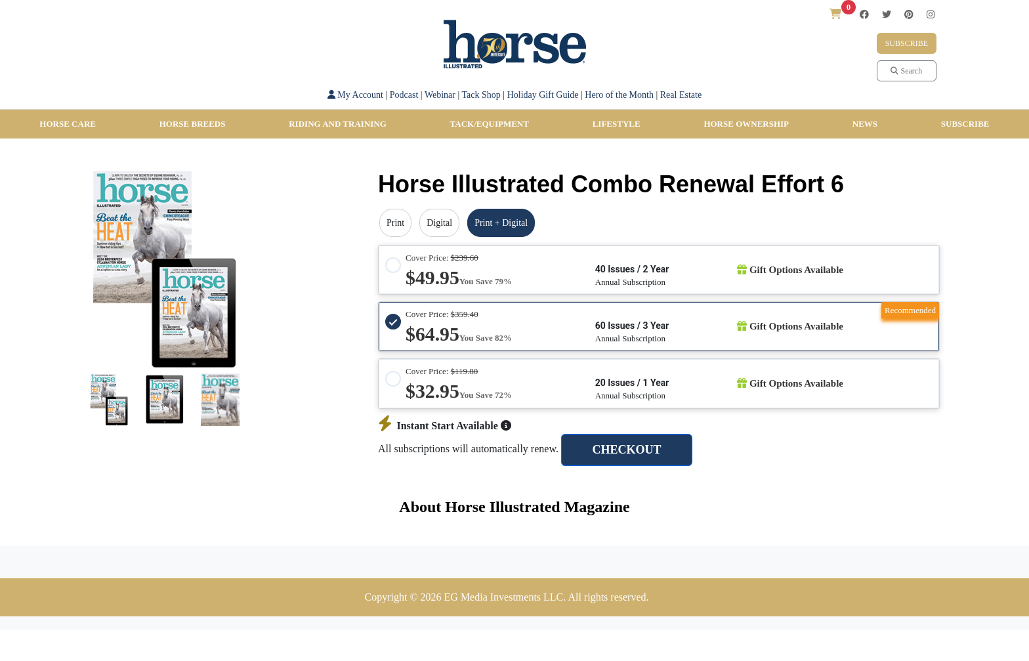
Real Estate (681, 95)
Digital (439, 223)
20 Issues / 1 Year (632, 382)
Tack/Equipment (489, 124)
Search (906, 70)
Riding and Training (338, 124)
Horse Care (67, 124)
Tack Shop (481, 95)
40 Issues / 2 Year (632, 269)
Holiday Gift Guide (543, 95)
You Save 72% (485, 395)
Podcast (404, 95)
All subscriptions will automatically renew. (468, 448)
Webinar (440, 95)
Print (395, 223)
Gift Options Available (790, 270)
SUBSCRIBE (965, 124)
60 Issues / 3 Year (632, 325)
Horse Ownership (746, 124)
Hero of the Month (619, 95)
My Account (355, 95)
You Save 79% (485, 281)
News (864, 124)
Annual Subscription (630, 282)
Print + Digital (501, 223)
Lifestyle (616, 124)
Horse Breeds (192, 124)
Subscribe (906, 43)
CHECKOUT (626, 449)
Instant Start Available (444, 425)
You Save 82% (485, 338)
